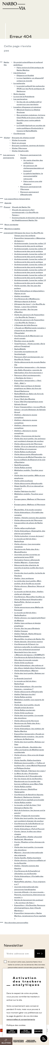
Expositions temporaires (18, 1041)
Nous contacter (11, 225)
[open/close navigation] (44, 1038)
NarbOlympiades (21, 465)
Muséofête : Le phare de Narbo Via (29, 639)
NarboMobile (20, 349)
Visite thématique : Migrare (26, 671)
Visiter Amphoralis (20, 151)
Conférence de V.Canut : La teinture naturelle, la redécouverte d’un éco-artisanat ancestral (29, 646)
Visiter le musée (19, 140)
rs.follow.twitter (22, 1020)
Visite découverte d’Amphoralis (28, 454)
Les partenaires (20, 99)
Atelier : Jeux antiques (24, 578)
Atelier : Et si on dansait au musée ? (30, 446)
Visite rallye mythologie (24, 528)
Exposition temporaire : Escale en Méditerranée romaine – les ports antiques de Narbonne (29, 736)
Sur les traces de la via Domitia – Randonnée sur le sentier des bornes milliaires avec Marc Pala (28, 781)
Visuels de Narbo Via (21, 207)
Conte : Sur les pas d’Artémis (27, 628)
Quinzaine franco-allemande (27, 560)
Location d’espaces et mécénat (27, 107)
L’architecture (19, 73)
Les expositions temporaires (17, 199)
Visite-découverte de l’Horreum (28, 444)
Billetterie (6, 1043)
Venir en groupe (19, 143)
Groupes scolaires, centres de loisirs (28, 146)
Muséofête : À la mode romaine (28, 510)
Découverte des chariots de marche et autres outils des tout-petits (29, 567)
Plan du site (37, 1007)
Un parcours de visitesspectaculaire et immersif (33, 168)
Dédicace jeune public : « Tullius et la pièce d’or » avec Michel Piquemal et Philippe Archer (30, 765)
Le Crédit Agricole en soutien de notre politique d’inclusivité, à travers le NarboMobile (31, 128)
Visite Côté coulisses (23, 663)
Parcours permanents (31, 1041)
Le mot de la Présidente (23, 97)
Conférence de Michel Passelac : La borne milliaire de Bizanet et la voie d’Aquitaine (29, 459)
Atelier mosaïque (22, 296)
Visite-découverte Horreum (26, 721)
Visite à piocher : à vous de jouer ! (29, 536)
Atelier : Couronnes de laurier (27, 436)
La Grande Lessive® (23, 678)
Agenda (7, 203)
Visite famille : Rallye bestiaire (27, 760)
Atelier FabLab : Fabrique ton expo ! (30, 771)
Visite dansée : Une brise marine (28, 642)
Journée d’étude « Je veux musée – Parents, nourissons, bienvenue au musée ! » (29, 894)
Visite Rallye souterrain (24, 710)
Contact (14, 1000)
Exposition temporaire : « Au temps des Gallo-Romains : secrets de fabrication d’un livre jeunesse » (30, 370)
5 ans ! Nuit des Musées (24, 399)
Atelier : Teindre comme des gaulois (30, 518)
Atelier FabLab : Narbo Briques (27, 634)
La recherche (19, 83)
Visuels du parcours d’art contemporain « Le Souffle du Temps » (25, 212)
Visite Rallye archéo (23, 468)
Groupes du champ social (23, 138)
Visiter (6, 138)
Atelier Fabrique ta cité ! (25, 491)
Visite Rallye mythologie (25, 452)
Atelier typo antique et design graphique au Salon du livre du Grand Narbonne (27, 388)
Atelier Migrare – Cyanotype (26, 562)
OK (38, 953)
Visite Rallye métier (23, 787)
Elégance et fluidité (25, 75)
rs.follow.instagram (27, 1020)
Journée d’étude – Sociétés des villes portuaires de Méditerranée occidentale (29, 749)
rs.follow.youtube (31, 1020)
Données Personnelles (17, 1007)
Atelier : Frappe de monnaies (27, 816)
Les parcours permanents (9, 156)
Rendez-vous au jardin (24, 341)
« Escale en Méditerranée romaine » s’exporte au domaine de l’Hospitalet (30, 330)
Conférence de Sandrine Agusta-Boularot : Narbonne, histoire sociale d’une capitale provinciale (29, 797)
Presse (6, 207)
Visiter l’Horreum (19, 148)
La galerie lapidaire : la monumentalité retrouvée (33, 176)
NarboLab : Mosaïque (23, 839)
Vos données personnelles (16, 923)
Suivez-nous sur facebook (18, 1020)
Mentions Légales (12, 229)
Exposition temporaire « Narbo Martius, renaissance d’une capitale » (30, 915)
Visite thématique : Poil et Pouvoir (29, 829)
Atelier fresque (21, 631)
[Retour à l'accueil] (24, 6)
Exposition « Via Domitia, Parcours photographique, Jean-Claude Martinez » (29, 908)
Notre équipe (19, 94)
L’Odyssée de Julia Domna (25, 325)
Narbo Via (6, 63)
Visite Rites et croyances (25, 449)
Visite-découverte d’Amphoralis (28, 692)
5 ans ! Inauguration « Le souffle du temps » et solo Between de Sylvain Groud (30, 409)
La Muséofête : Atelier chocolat (28, 837)
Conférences (19, 133)
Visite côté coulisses (23, 481)
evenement (7, 233)
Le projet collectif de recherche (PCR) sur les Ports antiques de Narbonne (31, 88)
